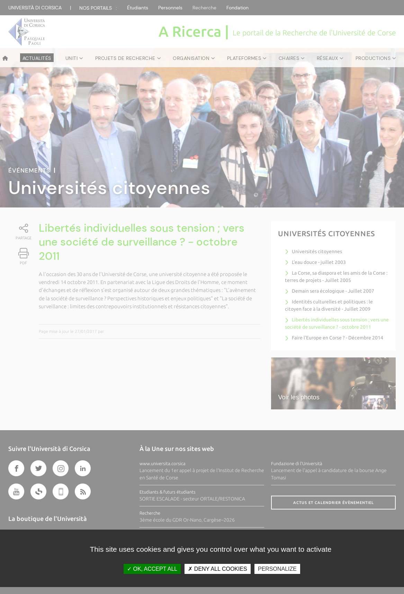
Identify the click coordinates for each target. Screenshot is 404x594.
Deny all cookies (217, 569)
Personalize (277, 569)
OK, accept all (152, 569)
